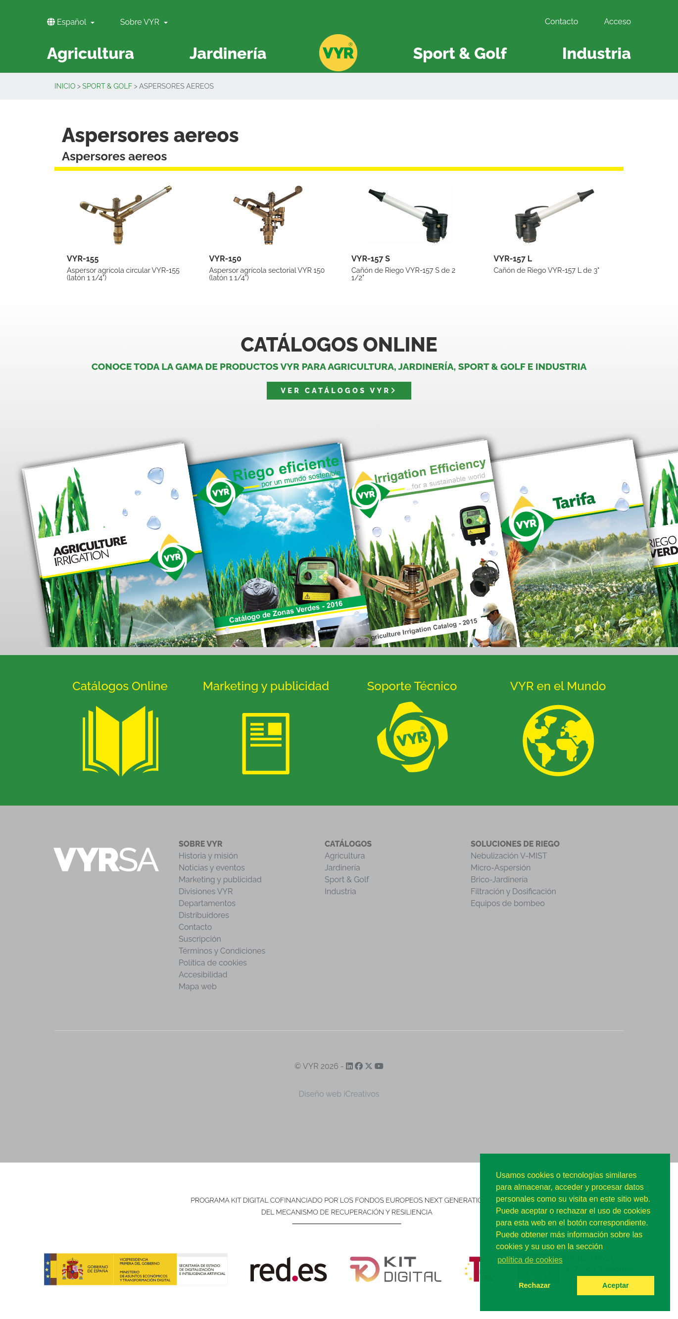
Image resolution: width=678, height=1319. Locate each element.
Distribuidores (204, 915)
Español (67, 22)
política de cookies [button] (530, 1260)
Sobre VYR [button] (140, 22)
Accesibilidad (203, 974)
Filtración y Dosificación (513, 891)
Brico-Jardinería (499, 879)
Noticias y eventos (212, 867)
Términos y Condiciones (222, 951)
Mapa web (198, 986)
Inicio (65, 86)
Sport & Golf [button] (460, 53)
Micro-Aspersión (501, 867)
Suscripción (200, 939)
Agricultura (345, 856)
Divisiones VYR (206, 891)
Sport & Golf (107, 86)
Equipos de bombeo (508, 903)
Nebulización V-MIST (509, 856)
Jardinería (342, 867)
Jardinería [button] (228, 53)
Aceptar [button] (615, 1285)
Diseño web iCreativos (339, 1094)
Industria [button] (596, 53)
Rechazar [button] (534, 1285)
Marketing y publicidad (220, 879)
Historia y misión (208, 856)
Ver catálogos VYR (339, 390)
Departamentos (207, 903)
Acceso (617, 21)
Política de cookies (213, 962)
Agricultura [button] (90, 53)
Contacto (561, 21)
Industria (340, 891)
